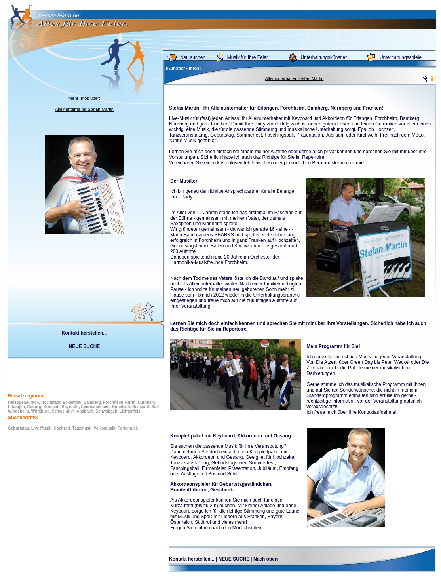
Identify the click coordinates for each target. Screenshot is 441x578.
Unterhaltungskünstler (323, 57)
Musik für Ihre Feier (247, 57)
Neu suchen (192, 57)
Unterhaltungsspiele (401, 57)
